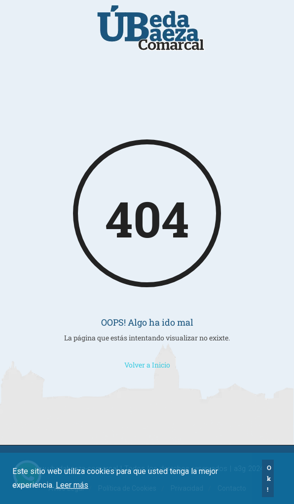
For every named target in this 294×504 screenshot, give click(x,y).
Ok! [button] (269, 478)
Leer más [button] (72, 485)
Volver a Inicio (147, 365)
